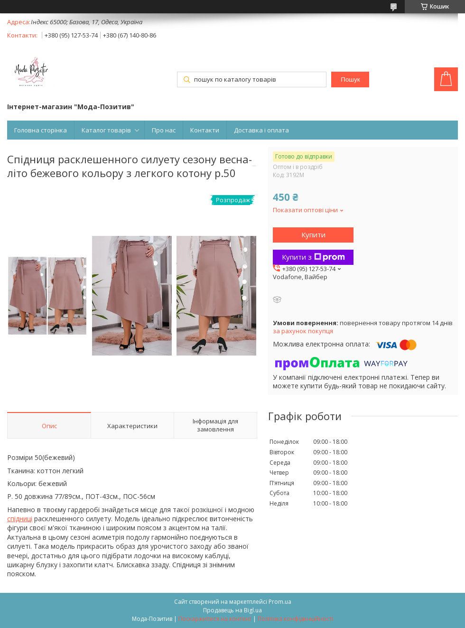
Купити (313, 234)
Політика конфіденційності (295, 619)
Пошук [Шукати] (350, 79)
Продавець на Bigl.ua (232, 610)
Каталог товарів (106, 130)
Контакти (204, 130)
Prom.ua (280, 602)
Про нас (164, 130)
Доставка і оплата (261, 130)
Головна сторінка (40, 130)
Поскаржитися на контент (214, 619)
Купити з (313, 257)
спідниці (19, 518)
